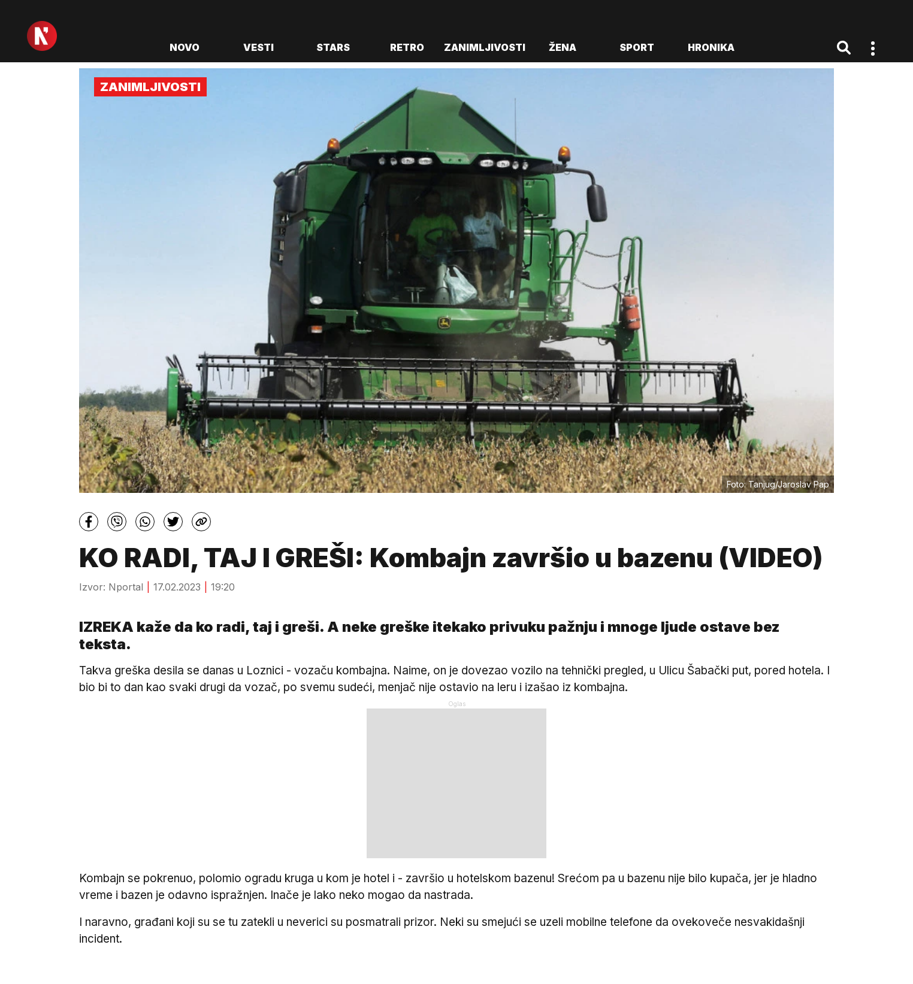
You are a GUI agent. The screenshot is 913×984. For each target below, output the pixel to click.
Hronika (711, 47)
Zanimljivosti (484, 47)
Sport (636, 47)
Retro (407, 47)
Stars (333, 47)
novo (184, 47)
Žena (562, 47)
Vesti (258, 47)
